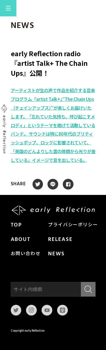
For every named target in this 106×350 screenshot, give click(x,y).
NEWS (56, 254)
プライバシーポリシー (73, 225)
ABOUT (21, 239)
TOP (16, 225)
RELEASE (60, 239)
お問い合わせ (26, 254)
